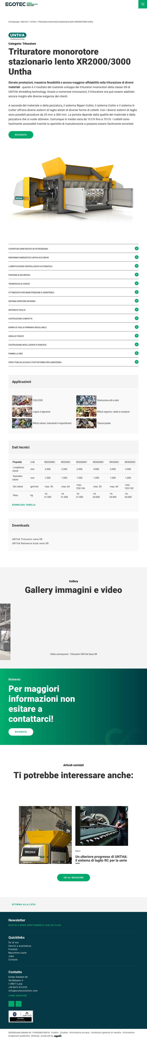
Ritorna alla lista (22, 904)
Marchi (24, 22)
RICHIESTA (21, 732)
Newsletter (16, 920)
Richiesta (21, 135)
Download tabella (25, 505)
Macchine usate (17, 952)
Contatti (13, 959)
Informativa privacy (79, 1032)
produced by (51, 1036)
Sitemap (35, 1036)
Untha (33, 22)
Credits (55, 1032)
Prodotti (13, 949)
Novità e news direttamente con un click (34, 925)
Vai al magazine (74, 877)
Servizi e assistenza (19, 946)
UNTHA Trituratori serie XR (27, 539)
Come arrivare (17, 995)
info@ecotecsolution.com (23, 990)
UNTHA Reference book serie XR (30, 543)
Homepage (13, 22)
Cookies (64, 1032)
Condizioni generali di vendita (106, 1032)
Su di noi (13, 942)
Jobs (11, 956)
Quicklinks (16, 937)
